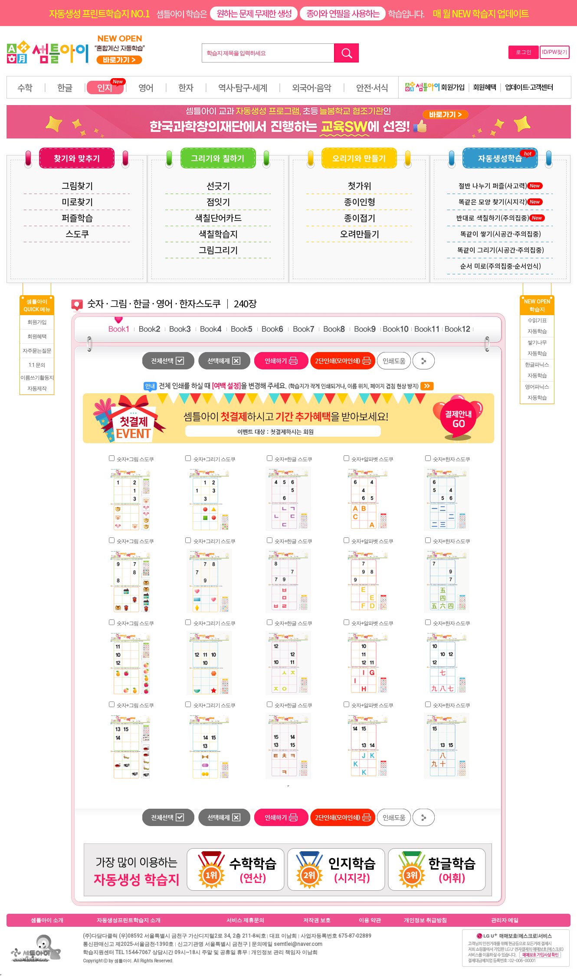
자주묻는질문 (37, 351)
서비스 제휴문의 (245, 920)
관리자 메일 (504, 920)
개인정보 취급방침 (425, 920)
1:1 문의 (37, 365)
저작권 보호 (317, 920)
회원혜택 (484, 87)
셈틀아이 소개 (47, 920)
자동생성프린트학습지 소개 (129, 920)
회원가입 (434, 87)
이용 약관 (370, 920)
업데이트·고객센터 (529, 87)
